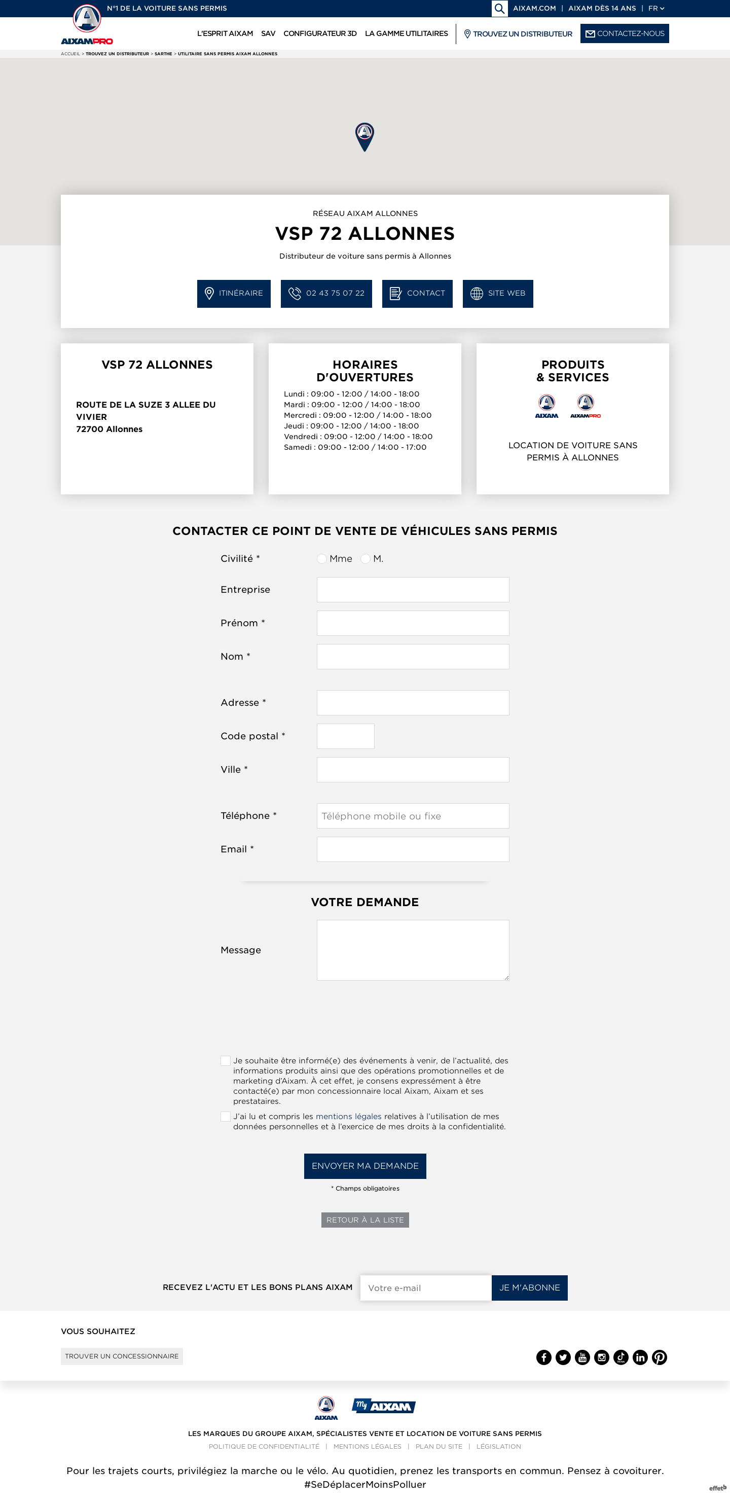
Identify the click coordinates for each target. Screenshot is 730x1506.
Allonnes (124, 429)
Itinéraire (234, 294)
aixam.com (534, 8)
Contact (417, 294)
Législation (499, 1456)
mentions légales (349, 1116)
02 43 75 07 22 (326, 294)
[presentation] (365, 1021)
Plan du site (439, 1456)
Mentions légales (368, 1456)
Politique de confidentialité (264, 1456)
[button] (364, 137)
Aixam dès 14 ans (602, 8)
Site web (498, 294)
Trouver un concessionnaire (138, 1361)
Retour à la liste (365, 1220)
